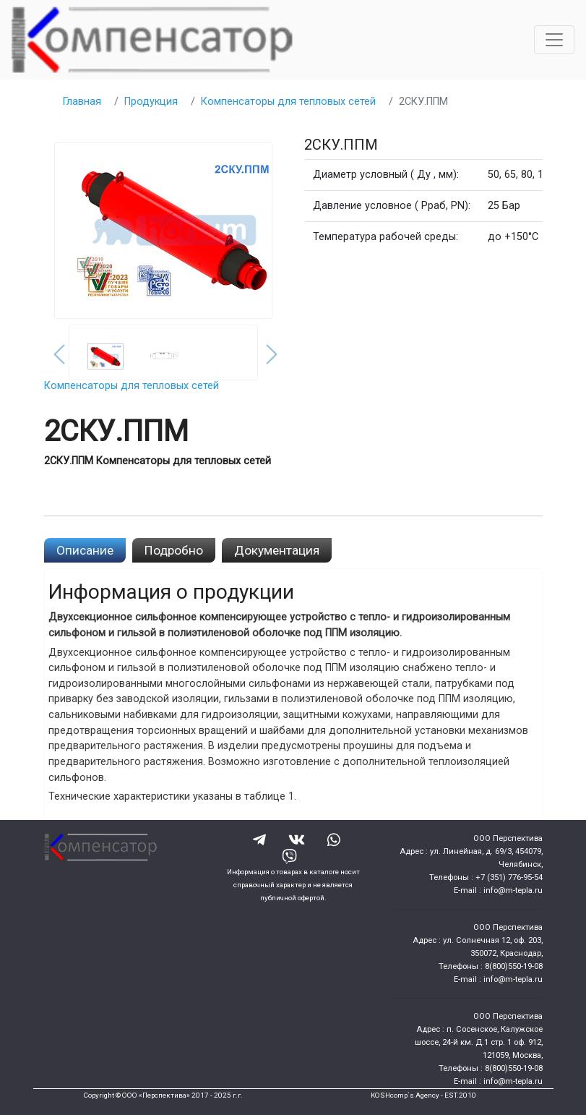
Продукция (151, 101)
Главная (82, 101)
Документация (276, 550)
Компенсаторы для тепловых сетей (288, 101)
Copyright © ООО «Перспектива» (136, 1095)
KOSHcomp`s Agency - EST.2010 (423, 1095)
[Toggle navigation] (554, 39)
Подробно (174, 550)
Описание (84, 550)
